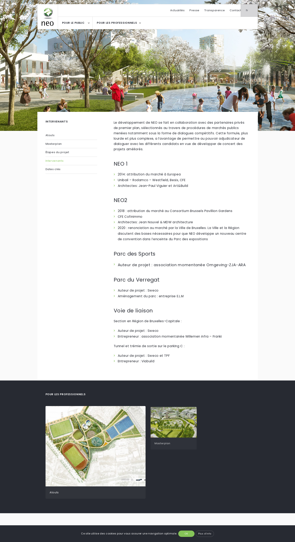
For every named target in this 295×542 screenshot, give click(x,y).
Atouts (50, 135)
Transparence (214, 10)
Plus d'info (204, 533)
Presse (194, 10)
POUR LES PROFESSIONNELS (117, 23)
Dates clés (53, 169)
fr (252, 10)
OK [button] (186, 533)
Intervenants (55, 161)
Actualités (177, 10)
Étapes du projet (57, 152)
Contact (235, 10)
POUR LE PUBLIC (73, 23)
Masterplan (54, 144)
